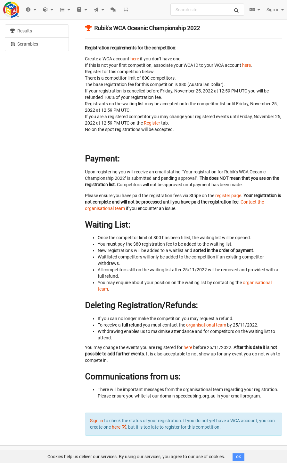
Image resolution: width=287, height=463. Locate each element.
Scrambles (24, 44)
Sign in (275, 9)
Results (21, 30)
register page (228, 195)
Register (152, 123)
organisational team (206, 325)
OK (238, 457)
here (134, 58)
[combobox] (207, 10)
